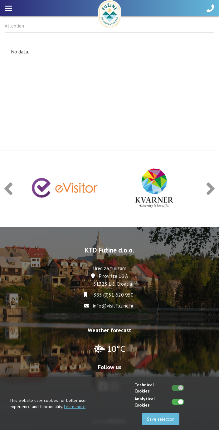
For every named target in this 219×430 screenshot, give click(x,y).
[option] (65, 188)
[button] (8, 188)
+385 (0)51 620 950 (112, 295)
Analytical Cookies (144, 402)
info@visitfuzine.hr (113, 305)
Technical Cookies (144, 388)
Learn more (74, 406)
